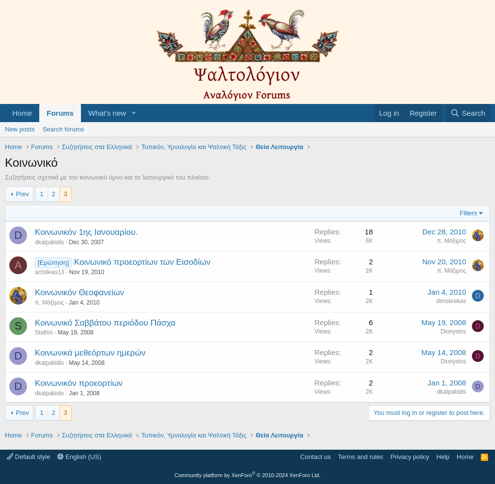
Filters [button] (468, 213)
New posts (20, 129)
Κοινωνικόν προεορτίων (79, 383)
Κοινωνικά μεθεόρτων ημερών (90, 352)
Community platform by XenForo (248, 475)
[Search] (467, 113)
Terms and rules (360, 456)
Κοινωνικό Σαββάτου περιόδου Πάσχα (105, 323)
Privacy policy (410, 456)
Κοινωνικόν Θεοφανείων (79, 292)
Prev (22, 194)
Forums (60, 113)
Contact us (315, 456)
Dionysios (453, 331)
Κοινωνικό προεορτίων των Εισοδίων (142, 262)
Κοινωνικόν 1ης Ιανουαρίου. (86, 232)
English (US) (79, 456)
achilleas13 (49, 272)
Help (443, 456)
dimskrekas (451, 301)
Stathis (44, 332)
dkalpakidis (49, 242)
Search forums (63, 129)
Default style (28, 456)
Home (22, 113)
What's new (107, 113)
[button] (134, 113)
